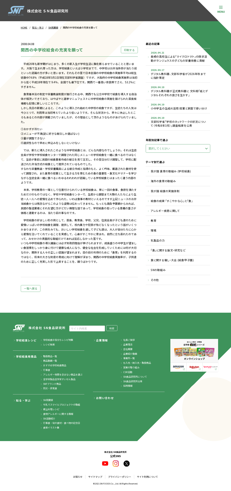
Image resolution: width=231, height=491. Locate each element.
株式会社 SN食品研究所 (39, 328)
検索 (111, 328)
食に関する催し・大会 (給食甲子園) (172, 260)
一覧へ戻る (30, 288)
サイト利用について (147, 476)
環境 (153, 230)
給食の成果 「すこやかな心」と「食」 (172, 201)
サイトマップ (95, 476)
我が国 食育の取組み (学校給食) (171, 171)
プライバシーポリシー (119, 476)
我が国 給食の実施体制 (165, 191)
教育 (153, 220)
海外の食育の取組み (163, 181)
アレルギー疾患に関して (165, 211)
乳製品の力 (158, 240)
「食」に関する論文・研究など (168, 250)
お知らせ (77, 476)
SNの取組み (158, 270)
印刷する (129, 50)
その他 (155, 280)
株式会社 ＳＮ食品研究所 (38, 11)
